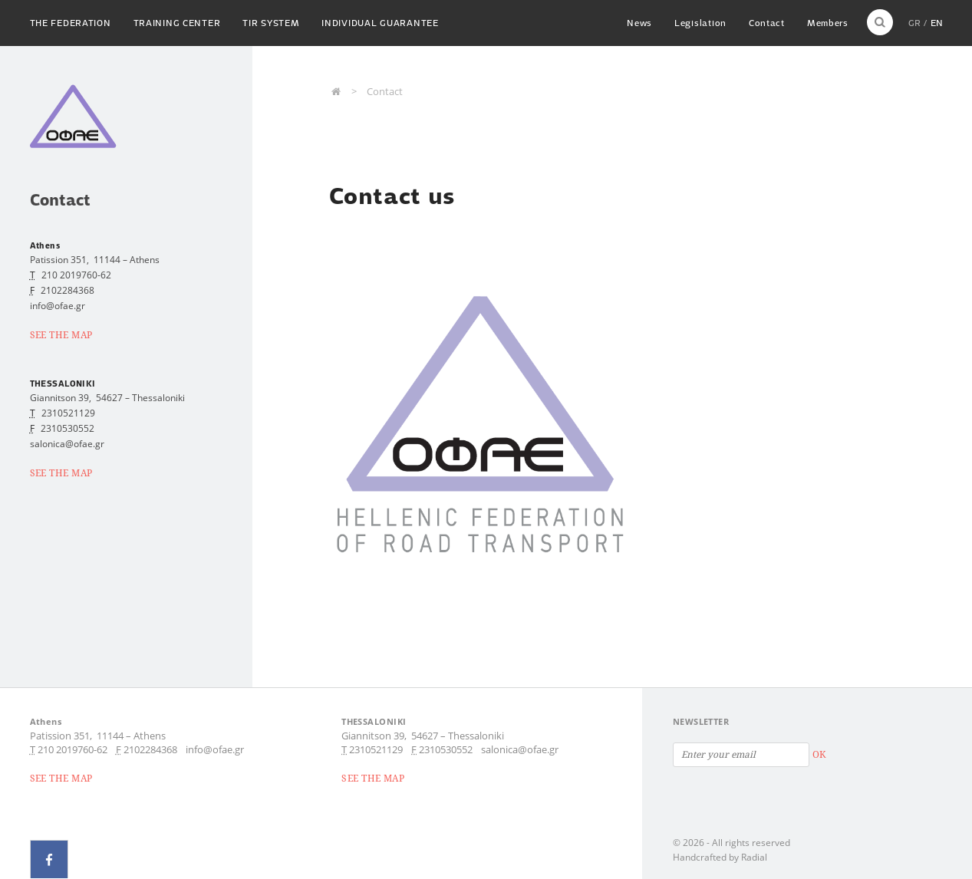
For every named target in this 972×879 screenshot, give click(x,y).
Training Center (178, 22)
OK (819, 754)
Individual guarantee (383, 22)
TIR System (272, 22)
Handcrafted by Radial (720, 857)
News (636, 22)
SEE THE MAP (61, 334)
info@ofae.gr (215, 749)
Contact (765, 22)
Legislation (698, 22)
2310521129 (68, 413)
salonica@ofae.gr (519, 749)
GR (914, 22)
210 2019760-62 (76, 274)
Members (827, 22)
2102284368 (67, 290)
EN (937, 22)
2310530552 (67, 428)
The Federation (70, 22)
